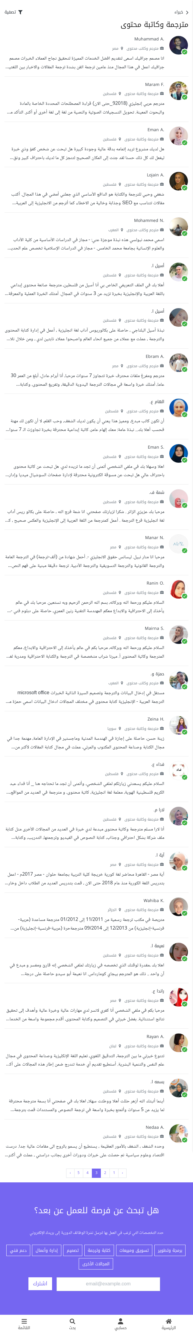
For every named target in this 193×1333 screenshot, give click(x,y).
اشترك (40, 1283)
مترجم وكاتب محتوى (145, 48)
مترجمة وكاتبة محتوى (144, 93)
